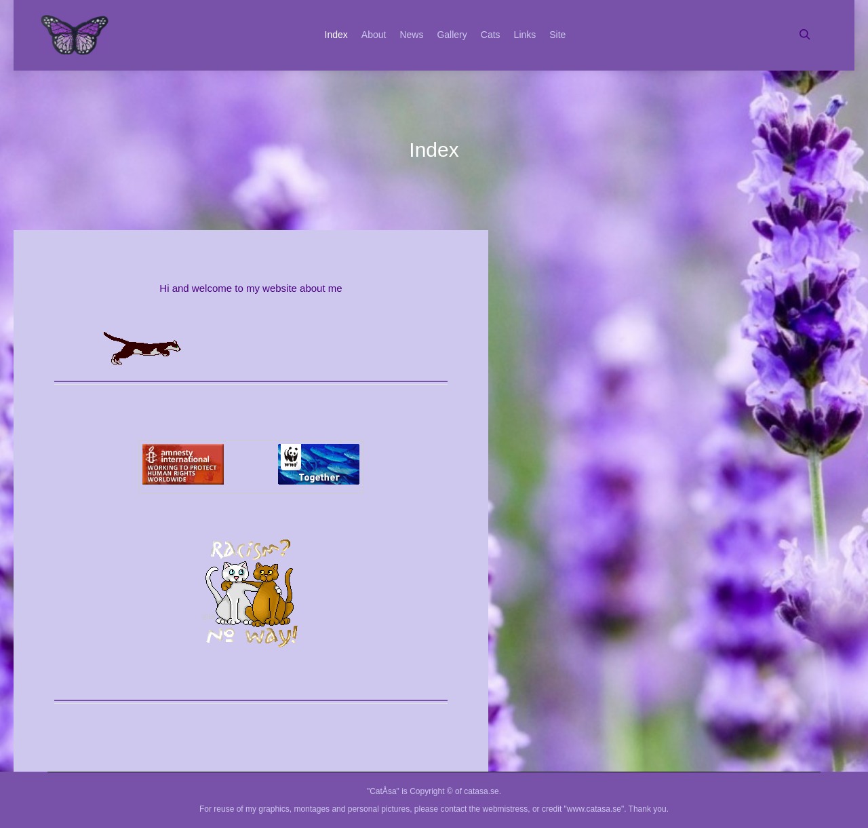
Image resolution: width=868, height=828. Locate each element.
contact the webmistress (484, 809)
